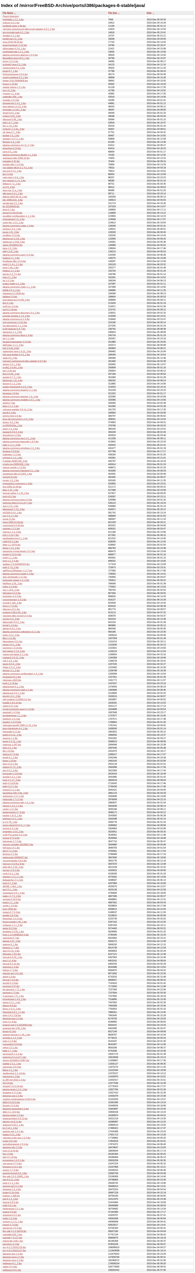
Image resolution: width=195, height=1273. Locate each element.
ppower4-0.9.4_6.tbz (13, 432)
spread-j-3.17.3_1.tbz (13, 139)
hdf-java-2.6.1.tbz (11, 848)
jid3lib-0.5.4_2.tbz (11, 290)
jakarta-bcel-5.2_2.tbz (13, 686)
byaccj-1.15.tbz (10, 84)
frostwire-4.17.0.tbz (12, 1092)
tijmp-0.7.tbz (9, 209)
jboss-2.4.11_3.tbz (12, 1009)
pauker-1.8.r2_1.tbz (12, 815)
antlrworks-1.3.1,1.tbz (13, 796)
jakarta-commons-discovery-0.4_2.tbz (21, 313)
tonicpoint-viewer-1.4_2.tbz (16, 580)
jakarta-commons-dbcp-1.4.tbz (18, 335)
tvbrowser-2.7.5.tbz (12, 841)
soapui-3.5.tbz (10, 1212)
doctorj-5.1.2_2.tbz (12, 383)
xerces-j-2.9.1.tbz (11, 870)
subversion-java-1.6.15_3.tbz (17, 351)
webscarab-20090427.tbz (15, 857)
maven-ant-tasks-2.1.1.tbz (15, 654)
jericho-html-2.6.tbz (12, 416)
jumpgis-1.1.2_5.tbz (12, 1038)
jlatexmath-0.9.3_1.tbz (14, 622)
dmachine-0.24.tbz (12, 148)
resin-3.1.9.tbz (10, 1022)
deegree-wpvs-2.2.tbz (13, 1257)
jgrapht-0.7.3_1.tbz (12, 377)
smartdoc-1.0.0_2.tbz (13, 831)
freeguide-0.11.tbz (12, 732)
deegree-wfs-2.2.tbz (12, 1147)
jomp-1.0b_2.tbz (11, 267)
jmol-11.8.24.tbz (11, 1151)
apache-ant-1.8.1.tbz (13, 973)
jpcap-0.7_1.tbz (10, 71)
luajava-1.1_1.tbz (11, 258)
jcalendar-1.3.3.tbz (12, 454)
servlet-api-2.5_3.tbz (13, 203)
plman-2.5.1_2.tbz (11, 645)
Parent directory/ (11, 16)
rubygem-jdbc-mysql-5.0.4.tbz (17, 616)
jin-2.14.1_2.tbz (10, 1128)
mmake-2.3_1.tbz (11, 35)
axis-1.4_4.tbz (10, 960)
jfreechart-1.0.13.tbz (12, 918)
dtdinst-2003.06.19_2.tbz (15, 197)
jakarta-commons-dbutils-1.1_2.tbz (20, 155)
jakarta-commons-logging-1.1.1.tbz (20, 390)
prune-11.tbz (9, 519)
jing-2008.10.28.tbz (12, 487)
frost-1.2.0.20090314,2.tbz (16, 935)
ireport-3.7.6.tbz (10, 1225)
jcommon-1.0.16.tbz (12, 648)
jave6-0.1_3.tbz (10, 757)
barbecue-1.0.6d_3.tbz (14, 242)
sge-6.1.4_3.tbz (10, 1199)
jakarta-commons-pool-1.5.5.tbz (18, 255)
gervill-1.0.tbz (9, 413)
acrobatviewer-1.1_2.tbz (14, 715)
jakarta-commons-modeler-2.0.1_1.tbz (21, 400)
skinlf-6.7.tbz (9, 403)
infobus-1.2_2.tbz (11, 271)
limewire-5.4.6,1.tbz (12, 1167)
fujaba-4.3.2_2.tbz (11, 1134)
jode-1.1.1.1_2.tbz (11, 445)
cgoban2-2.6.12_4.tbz (13, 657)
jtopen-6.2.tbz (9, 1031)
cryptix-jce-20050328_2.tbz (16, 464)
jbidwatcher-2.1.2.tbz (13, 880)
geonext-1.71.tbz (11, 993)
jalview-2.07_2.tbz (11, 941)
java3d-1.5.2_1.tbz (12, 777)
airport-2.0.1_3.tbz (12, 364)
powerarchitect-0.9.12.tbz (15, 1118)
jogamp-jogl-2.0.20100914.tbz (17, 1025)
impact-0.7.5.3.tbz (11, 912)
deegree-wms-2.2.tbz (13, 1260)
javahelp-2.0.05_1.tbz (13, 931)
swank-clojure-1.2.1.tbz (14, 87)
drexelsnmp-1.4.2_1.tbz (14, 103)
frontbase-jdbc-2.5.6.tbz (14, 261)
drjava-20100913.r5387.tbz (16, 1060)
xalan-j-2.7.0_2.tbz (12, 896)
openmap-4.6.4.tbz (12, 1067)
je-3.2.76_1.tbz (10, 822)
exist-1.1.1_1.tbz (11, 1183)
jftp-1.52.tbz (8, 751)
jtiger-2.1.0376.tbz (11, 545)
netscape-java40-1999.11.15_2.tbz (20, 725)
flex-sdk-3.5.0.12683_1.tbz (16, 1176)
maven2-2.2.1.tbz (11, 790)
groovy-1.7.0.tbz (11, 1170)
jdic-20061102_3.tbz (13, 200)
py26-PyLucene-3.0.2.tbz (15, 835)
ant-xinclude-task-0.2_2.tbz (16, 32)
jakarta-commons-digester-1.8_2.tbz (20, 396)
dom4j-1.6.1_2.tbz (11, 696)
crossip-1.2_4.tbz (11, 93)
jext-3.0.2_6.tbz (10, 770)
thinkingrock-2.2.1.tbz (13, 1209)
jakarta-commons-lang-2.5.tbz (17, 500)
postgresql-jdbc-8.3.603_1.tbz (17, 474)
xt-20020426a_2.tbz (12, 425)
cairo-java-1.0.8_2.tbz (13, 177)
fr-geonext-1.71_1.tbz (13, 996)
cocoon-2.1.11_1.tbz (13, 1221)
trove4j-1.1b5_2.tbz (12, 603)
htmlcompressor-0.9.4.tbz (15, 74)
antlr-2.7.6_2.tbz (11, 567)
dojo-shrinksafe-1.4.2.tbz (15, 577)
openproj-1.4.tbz (11, 967)
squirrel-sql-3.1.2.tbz (13, 1186)
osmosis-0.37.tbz (11, 986)
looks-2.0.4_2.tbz (11, 635)
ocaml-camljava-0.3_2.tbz (15, 77)
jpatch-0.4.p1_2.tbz (12, 735)
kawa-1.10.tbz (10, 761)
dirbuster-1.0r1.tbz (12, 954)
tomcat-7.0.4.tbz (11, 980)
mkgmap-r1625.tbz (12, 680)
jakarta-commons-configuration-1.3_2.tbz (23, 674)
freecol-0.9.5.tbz (11, 1202)
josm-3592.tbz (10, 909)
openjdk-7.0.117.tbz (12, 1238)
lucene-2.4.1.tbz (11, 828)
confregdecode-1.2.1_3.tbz (16, 52)
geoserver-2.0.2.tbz (12, 1228)
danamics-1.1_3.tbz (12, 332)
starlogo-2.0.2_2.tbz (12, 819)
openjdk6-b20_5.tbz (12, 1234)
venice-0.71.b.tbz (11, 838)
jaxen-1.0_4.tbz (10, 429)
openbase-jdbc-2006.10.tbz (16, 158)
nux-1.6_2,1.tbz (10, 516)
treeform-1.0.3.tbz (11, 719)
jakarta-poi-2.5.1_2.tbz (14, 693)
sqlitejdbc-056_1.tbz (12, 97)
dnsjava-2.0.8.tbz (11, 451)
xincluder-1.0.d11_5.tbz (14, 110)
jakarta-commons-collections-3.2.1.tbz (21, 632)
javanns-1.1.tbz (10, 738)
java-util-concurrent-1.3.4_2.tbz (18, 419)
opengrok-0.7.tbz (11, 938)
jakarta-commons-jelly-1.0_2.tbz (18, 802)
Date (149, 13)
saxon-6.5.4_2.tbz (11, 664)
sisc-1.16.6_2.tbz (11, 590)
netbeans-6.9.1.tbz (12, 1270)
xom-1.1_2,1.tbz (11, 561)
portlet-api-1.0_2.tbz (12, 39)
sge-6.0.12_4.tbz (11, 1179)
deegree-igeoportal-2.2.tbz (16, 1109)
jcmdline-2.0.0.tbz (11, 235)
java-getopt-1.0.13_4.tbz (15, 106)
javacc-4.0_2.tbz (11, 422)
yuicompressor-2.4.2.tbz (14, 599)
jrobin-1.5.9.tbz (10, 587)
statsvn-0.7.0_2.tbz (12, 767)
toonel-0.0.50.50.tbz (12, 213)
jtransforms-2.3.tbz (12, 435)
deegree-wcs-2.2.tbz (13, 1254)
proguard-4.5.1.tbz (12, 677)
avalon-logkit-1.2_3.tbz (14, 284)
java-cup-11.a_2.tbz (12, 190)
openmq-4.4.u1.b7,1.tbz (14, 1057)
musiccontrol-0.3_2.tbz (14, 68)
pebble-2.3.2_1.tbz (12, 1064)
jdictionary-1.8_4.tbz (13, 380)
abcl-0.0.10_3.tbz (11, 951)
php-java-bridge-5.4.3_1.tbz (16, 354)
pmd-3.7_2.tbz (10, 883)
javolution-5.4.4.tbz (12, 596)
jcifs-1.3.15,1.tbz (11, 535)
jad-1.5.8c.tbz (9, 371)
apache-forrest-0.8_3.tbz (15, 1173)
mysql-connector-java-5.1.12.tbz (18, 709)
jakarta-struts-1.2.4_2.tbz (15, 1089)
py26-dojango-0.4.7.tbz (14, 329)
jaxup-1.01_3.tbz (11, 232)
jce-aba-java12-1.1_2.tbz (15, 326)
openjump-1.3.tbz (11, 1076)
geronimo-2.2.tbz (11, 1244)
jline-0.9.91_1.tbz (11, 374)
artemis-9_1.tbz (10, 944)
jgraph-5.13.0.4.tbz (12, 554)
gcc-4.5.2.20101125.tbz (14, 1247)
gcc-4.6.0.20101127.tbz (14, 1250)
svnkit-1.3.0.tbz (10, 906)
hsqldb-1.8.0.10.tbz (12, 703)
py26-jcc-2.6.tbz (10, 306)
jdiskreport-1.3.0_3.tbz (14, 509)
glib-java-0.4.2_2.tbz (13, 193)
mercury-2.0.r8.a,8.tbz (14, 864)
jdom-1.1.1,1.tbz (11, 406)
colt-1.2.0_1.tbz (10, 661)
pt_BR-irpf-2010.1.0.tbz (14, 1080)
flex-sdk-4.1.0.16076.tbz (14, 1231)
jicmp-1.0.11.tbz (10, 61)
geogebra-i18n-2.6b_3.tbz (15, 793)
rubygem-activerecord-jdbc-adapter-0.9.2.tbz (25, 361)
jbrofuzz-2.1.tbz (10, 854)
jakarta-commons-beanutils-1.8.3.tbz (21, 441)
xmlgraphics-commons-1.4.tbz (17, 483)
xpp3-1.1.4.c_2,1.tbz (13, 264)
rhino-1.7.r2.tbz (10, 606)
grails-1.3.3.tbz (10, 1218)
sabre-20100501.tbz (12, 245)
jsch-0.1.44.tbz (10, 309)
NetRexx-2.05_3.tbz (12, 583)
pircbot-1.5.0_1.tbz (12, 229)
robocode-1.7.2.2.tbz (13, 799)
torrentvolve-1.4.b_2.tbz (14, 999)
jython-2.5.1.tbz (10, 1047)
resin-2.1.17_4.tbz (11, 780)
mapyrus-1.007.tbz (12, 744)
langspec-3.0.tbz (11, 393)
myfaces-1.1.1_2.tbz (13, 925)
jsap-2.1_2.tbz (10, 277)
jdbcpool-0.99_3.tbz (12, 119)
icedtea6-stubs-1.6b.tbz (14, 26)
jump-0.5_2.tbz (10, 152)
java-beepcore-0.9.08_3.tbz (16, 300)
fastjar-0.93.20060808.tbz (15, 81)
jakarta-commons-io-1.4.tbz (16, 319)
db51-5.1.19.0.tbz (11, 1112)
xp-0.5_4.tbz (9, 187)
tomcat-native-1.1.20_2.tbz (16, 493)
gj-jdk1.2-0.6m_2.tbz (13, 367)
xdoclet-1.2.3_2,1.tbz (13, 877)
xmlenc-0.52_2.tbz (12, 116)
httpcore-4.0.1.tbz (11, 609)
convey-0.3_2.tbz (11, 619)
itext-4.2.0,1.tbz (10, 764)
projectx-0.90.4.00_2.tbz (15, 612)
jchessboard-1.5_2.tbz (14, 219)
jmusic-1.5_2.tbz (11, 480)
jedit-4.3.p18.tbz (11, 783)
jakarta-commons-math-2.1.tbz (18, 690)
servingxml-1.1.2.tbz (13, 1054)
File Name (8, 13)
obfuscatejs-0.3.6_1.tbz (14, 48)
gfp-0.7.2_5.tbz (10, 851)
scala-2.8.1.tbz (10, 1141)
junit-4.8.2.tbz (9, 496)
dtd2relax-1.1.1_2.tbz (13, 345)
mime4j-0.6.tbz (10, 477)
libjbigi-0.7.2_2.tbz (12, 184)
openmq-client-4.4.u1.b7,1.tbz (17, 503)
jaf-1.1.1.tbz (8, 338)
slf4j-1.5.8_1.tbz (10, 251)
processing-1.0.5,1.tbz (14, 1160)
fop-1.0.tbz (8, 1154)
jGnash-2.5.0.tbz (11, 1105)
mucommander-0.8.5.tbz (15, 861)
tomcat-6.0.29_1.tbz (12, 957)
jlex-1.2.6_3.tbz (10, 126)
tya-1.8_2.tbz (9, 90)
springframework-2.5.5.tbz (15, 1144)
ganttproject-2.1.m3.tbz (14, 1073)
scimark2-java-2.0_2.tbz (14, 64)
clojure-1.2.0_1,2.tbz (13, 806)
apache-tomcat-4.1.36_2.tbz (16, 1035)
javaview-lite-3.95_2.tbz (14, 1028)
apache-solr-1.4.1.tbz (13, 1131)
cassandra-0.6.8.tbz (12, 1044)
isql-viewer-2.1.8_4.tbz (14, 651)
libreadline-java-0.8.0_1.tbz (16, 58)
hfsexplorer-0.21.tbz (12, 641)
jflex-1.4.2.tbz (9, 638)
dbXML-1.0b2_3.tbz (12, 886)
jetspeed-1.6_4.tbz (12, 1189)
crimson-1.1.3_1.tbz (12, 458)
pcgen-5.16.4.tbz (11, 1192)
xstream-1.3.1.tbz (11, 528)
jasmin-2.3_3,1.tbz (12, 274)
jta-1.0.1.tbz (8, 280)
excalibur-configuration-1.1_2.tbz (19, 216)
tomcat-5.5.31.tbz (11, 964)
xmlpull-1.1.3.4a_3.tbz (14, 129)
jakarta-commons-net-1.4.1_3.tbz (19, 438)
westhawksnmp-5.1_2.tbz (15, 538)
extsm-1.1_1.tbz (11, 902)
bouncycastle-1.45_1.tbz (15, 922)
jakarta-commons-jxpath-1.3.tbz (18, 574)
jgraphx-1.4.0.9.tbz (12, 722)
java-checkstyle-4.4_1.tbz (15, 728)
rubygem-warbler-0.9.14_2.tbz (17, 409)
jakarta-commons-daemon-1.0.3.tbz (20, 55)
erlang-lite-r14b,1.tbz (13, 1241)
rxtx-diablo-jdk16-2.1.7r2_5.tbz (18, 168)
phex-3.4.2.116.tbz (12, 1015)
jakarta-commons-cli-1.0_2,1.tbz (18, 145)
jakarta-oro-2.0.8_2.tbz (14, 239)
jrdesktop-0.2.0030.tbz (14, 293)
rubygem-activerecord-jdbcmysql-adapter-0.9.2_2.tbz (29, 29)
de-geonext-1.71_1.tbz (14, 989)
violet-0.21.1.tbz (10, 706)
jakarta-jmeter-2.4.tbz (13, 1115)
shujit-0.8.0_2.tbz (11, 113)
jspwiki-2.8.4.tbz (11, 915)
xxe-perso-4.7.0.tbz (12, 1163)
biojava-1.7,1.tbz (11, 948)
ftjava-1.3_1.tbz (10, 1070)
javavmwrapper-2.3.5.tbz (15, 45)
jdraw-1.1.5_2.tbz (11, 548)
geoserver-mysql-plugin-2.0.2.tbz (19, 551)
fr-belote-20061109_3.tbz (15, 461)
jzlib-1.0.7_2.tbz (10, 122)
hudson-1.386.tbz (11, 1196)
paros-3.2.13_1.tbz (12, 741)
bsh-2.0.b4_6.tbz (11, 348)
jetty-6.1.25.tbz (10, 1157)
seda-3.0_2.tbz (10, 358)
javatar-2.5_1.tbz (11, 135)
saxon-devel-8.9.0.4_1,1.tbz (16, 825)
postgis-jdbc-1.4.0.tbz (13, 164)
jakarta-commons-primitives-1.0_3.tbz (21, 448)
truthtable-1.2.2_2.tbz (13, 19)
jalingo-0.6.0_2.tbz (12, 628)
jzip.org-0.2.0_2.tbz (12, 171)
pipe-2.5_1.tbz (10, 748)
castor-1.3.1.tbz (10, 809)
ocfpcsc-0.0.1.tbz (11, 23)
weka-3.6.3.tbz (10, 928)
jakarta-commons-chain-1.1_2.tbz (19, 287)
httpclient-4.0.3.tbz (12, 593)
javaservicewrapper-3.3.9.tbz (17, 342)
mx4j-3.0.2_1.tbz (11, 873)
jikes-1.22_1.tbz (10, 490)
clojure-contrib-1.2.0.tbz (14, 467)
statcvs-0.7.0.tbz (11, 754)
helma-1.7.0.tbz (10, 970)
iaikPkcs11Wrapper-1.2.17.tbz (17, 570)
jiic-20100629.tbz (11, 206)
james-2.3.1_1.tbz (11, 1002)
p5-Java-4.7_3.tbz (11, 132)
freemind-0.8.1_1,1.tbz (14, 1012)
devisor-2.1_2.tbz (11, 670)
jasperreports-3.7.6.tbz (14, 812)
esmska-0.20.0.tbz (12, 899)
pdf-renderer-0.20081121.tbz (17, 699)
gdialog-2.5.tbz (10, 296)
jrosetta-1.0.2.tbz (11, 100)
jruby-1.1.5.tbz (10, 1041)
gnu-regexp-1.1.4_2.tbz (14, 180)
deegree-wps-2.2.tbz (13, 1018)
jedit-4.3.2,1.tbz (10, 786)
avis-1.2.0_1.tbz (10, 506)
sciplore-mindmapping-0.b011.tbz (19, 1099)
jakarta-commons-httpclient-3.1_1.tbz (21, 471)
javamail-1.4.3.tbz (11, 712)
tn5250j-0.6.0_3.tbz (12, 512)
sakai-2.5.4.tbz (10, 1266)
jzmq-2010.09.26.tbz (13, 42)
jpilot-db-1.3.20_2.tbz (13, 867)
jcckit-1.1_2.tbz (10, 558)
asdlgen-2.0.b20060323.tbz (16, 564)
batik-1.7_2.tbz (10, 1051)
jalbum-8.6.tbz (10, 1005)
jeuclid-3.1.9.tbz (10, 983)
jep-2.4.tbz (8, 174)
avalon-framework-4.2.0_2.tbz (17, 387)
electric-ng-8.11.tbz (12, 1122)
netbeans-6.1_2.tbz (12, 1263)
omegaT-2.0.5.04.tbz (13, 1086)
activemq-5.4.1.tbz (12, 1215)
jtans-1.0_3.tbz (10, 248)
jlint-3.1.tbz (8, 303)
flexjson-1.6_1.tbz (11, 142)
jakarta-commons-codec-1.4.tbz (18, 226)
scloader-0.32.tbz (11, 161)
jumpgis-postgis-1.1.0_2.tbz (16, 316)
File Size (112, 13)
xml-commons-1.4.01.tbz (15, 322)
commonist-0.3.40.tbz (13, 525)
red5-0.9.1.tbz (9, 1205)
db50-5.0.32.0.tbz (11, 1102)
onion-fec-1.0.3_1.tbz (13, 222)
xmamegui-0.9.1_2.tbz (14, 893)
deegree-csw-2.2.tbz (13, 1096)
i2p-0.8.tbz (8, 1083)
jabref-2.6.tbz (9, 977)
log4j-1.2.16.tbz (10, 683)
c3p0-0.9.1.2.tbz (11, 541)
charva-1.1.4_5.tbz (12, 532)
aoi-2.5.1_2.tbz (10, 889)
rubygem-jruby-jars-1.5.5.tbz (17, 1138)
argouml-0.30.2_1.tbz (13, 1125)
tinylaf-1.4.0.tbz (10, 625)
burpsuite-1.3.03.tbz (12, 774)
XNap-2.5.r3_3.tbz (12, 667)
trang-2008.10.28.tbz (13, 522)
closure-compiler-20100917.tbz (18, 844)
